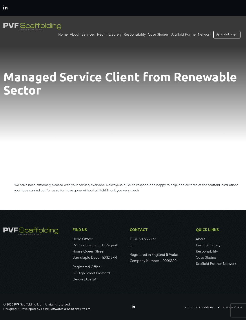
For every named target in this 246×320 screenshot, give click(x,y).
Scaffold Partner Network (191, 34)
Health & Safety (109, 34)
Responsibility (135, 34)
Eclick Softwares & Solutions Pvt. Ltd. (66, 309)
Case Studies (158, 34)
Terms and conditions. (198, 307)
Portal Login (228, 34)
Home (63, 34)
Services (88, 34)
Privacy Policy (232, 307)
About (74, 34)
